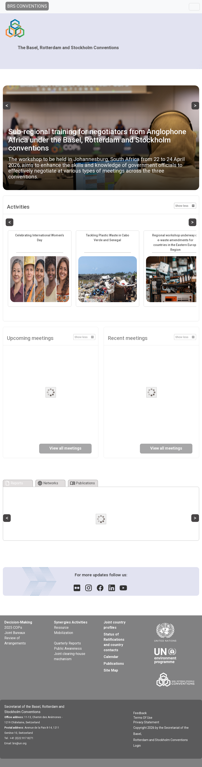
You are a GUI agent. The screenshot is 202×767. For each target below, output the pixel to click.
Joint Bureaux (14, 633)
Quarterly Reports (67, 643)
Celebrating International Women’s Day (39, 238)
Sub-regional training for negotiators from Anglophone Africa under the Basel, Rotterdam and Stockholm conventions (97, 139)
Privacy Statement (146, 722)
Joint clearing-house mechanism (69, 656)
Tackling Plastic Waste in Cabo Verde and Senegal (107, 238)
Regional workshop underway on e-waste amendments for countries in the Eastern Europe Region (175, 242)
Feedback (140, 713)
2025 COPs (13, 627)
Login (137, 745)
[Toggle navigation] (194, 6)
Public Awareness (68, 648)
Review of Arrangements (15, 640)
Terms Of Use (142, 717)
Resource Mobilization (63, 630)
